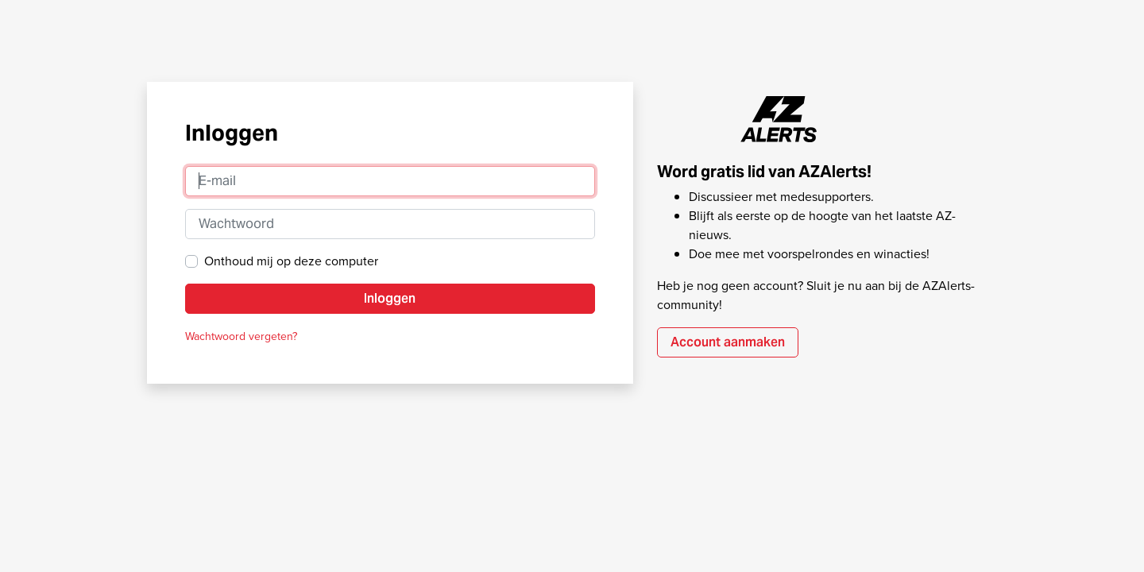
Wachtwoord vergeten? (241, 336)
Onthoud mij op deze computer (291, 261)
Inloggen (389, 298)
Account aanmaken (728, 342)
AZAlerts (779, 119)
